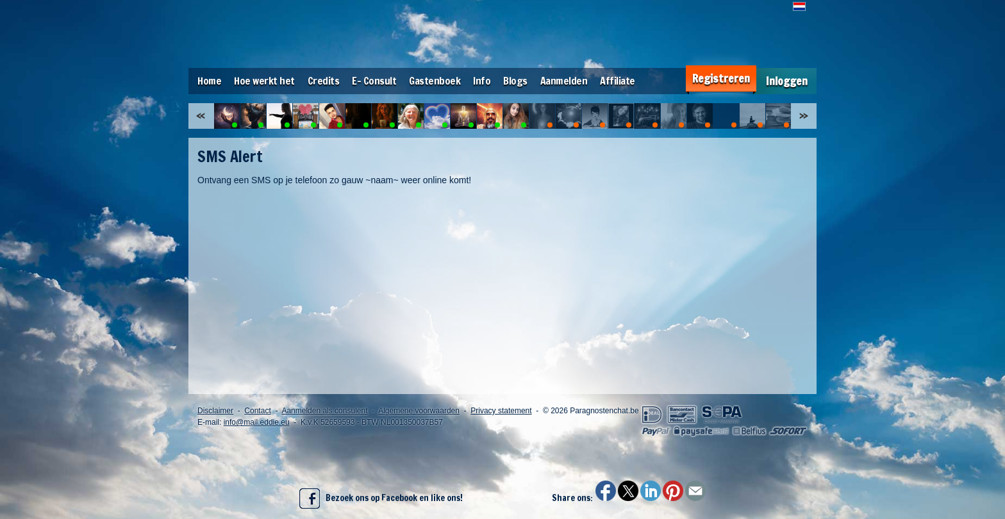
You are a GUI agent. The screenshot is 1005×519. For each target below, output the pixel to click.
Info (481, 81)
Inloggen (787, 81)
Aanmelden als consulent (324, 410)
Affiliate (617, 81)
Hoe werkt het (264, 81)
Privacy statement (500, 410)
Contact (257, 410)
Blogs (515, 81)
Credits (324, 81)
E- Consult (374, 81)
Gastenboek (434, 81)
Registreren (721, 78)
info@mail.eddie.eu (257, 422)
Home (209, 81)
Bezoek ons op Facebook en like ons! (381, 498)
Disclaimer (215, 410)
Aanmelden (564, 81)
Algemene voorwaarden (419, 410)
